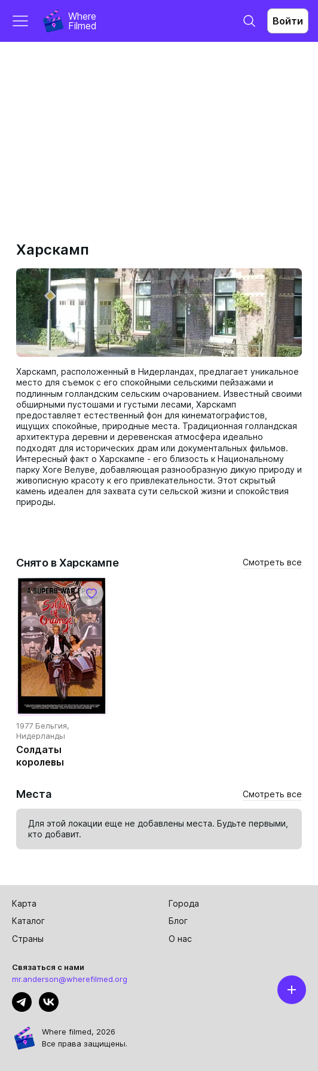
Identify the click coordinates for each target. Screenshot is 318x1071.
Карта (24, 903)
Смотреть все (272, 562)
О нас (180, 939)
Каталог (28, 921)
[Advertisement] (159, 131)
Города (184, 903)
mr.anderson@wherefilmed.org (69, 979)
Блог (178, 921)
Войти (288, 21)
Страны (28, 939)
